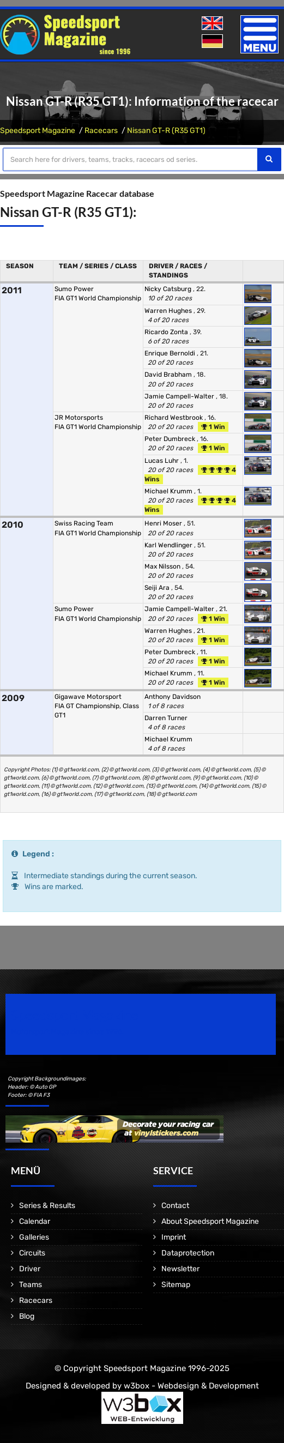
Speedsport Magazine (37, 130)
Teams (30, 1284)
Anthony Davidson (172, 697)
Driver (29, 1268)
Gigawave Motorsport (88, 697)
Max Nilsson (163, 566)
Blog (26, 1316)
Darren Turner (166, 718)
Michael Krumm (169, 491)
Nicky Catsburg (168, 289)
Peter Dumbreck (170, 439)
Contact (175, 1205)
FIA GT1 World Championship (98, 298)
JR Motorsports (79, 417)
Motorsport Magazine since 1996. (67, 1031)
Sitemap (175, 1284)
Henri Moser (164, 523)
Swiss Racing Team (84, 523)
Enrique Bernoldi (170, 353)
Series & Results (47, 1205)
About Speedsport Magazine (210, 1221)
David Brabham (169, 374)
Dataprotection (187, 1253)
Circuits (32, 1253)
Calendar (34, 1221)
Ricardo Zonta (167, 332)
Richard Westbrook (174, 417)
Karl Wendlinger (169, 545)
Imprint (173, 1237)
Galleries (34, 1237)
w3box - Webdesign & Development (191, 1386)
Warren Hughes (169, 311)
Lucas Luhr (162, 460)
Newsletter (180, 1268)
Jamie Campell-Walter (180, 396)
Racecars (101, 130)
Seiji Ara (157, 587)
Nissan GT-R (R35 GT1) (166, 130)
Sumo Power (74, 289)
